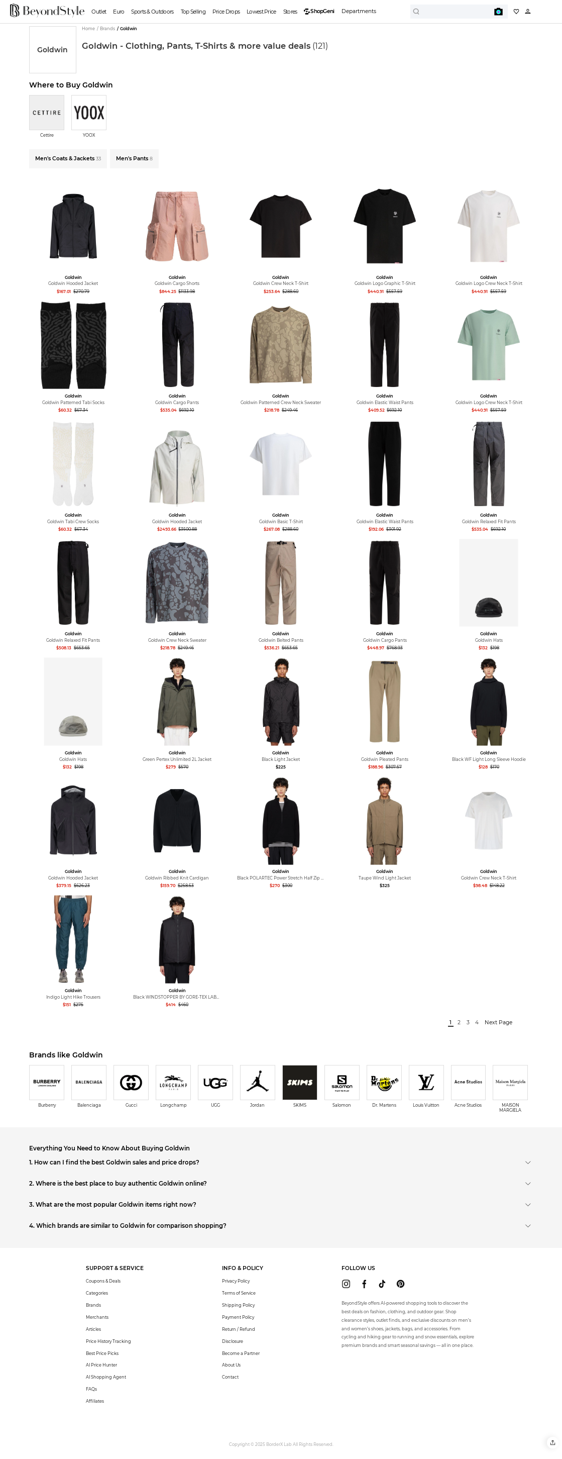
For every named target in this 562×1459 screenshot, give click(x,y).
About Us (231, 1365)
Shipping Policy (238, 1305)
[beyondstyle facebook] (364, 1284)
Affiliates (95, 1401)
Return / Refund (238, 1329)
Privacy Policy (236, 1281)
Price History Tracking (108, 1341)
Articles (93, 1329)
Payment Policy (238, 1317)
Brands (93, 1305)
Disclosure (232, 1341)
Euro (118, 12)
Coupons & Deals (103, 1281)
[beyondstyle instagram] (346, 1284)
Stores (290, 12)
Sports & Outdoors (152, 12)
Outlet (98, 12)
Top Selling (193, 12)
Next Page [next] (498, 1022)
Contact (230, 1377)
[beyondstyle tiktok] (382, 1284)
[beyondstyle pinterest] (400, 1284)
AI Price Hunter (101, 1365)
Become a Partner (241, 1353)
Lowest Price (261, 12)
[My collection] (516, 11)
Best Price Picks (102, 1353)
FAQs (91, 1389)
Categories (97, 1293)
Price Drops (226, 12)
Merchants (97, 1317)
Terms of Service (239, 1293)
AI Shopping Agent (106, 1377)
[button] (552, 1442)
